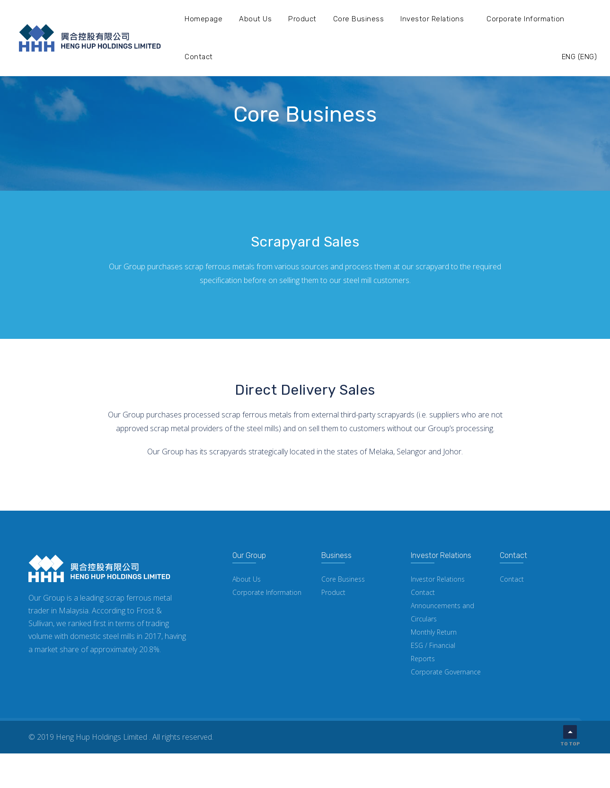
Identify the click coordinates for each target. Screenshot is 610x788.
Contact (199, 57)
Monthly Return (434, 632)
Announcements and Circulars (442, 612)
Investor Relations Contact (438, 586)
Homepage (203, 19)
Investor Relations (432, 19)
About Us (255, 19)
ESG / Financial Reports (433, 652)
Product (302, 19)
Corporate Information (525, 19)
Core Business (358, 19)
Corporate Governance (446, 671)
